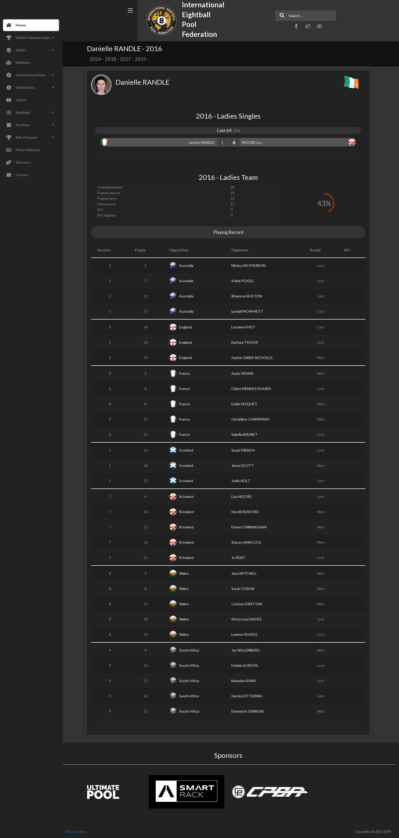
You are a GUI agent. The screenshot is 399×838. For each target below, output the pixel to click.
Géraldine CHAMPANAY (253, 419)
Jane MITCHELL (247, 573)
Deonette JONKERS (250, 711)
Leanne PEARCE (247, 634)
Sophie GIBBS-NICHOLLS (255, 357)
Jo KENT (241, 557)
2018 (113, 59)
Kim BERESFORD (248, 512)
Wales (187, 573)
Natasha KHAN (246, 680)
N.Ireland (189, 496)
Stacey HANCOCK (249, 542)
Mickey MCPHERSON (251, 265)
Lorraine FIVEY (246, 327)
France (187, 373)
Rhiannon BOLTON (249, 296)
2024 (98, 59)
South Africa (192, 650)
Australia (189, 265)
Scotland (189, 450)
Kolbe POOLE (245, 281)
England (188, 327)
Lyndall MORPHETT (250, 311)
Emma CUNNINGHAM (251, 527)
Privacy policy (82, 831)
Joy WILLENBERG (248, 650)
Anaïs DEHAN (245, 373)
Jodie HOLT (243, 481)
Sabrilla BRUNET (247, 434)
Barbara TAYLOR (247, 342)
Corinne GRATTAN (249, 604)
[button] (259, 26)
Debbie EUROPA (247, 665)
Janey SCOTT (245, 465)
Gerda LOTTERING (249, 696)
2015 (143, 59)
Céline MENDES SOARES (254, 388)
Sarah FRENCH (246, 450)
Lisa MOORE (244, 496)
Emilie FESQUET (247, 404)
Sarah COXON (246, 588)
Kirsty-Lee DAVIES (249, 619)
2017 (128, 59)
